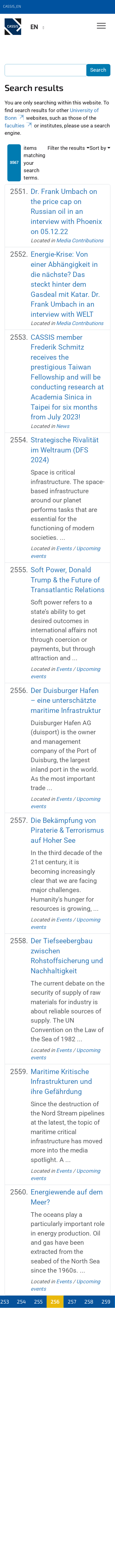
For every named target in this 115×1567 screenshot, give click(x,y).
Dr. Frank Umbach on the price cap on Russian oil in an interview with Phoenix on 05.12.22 (66, 211)
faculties (19, 126)
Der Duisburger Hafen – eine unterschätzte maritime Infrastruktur (66, 701)
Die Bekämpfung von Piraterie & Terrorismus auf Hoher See (67, 830)
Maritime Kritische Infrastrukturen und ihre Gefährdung (61, 1082)
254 (21, 1301)
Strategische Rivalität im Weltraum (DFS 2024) (65, 450)
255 (38, 1301)
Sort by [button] (98, 148)
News (62, 426)
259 (106, 1301)
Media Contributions (79, 240)
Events (64, 548)
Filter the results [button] (66, 148)
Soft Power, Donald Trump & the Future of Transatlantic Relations (68, 580)
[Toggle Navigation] (101, 26)
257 (72, 1301)
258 (88, 1301)
